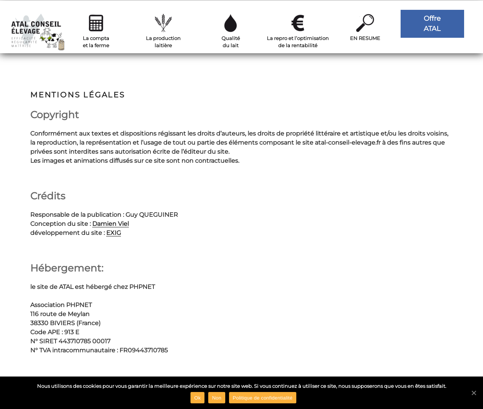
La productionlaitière (163, 42)
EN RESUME (365, 38)
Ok (197, 398)
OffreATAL (432, 23)
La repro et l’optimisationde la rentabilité (298, 42)
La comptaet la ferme (96, 42)
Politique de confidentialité (263, 398)
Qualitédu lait (230, 42)
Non (216, 398)
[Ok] (473, 393)
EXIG (113, 232)
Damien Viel (110, 223)
